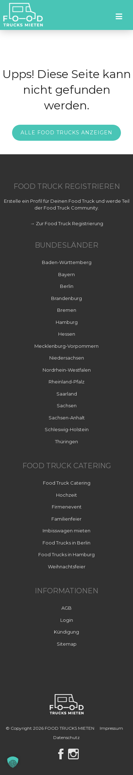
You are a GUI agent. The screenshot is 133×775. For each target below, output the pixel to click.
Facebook (60, 754)
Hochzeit (66, 495)
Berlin (66, 286)
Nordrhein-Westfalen (67, 370)
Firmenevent (67, 507)
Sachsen (67, 405)
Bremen (66, 310)
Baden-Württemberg (67, 262)
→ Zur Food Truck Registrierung (66, 223)
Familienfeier (66, 519)
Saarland (66, 394)
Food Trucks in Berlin (66, 543)
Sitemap (67, 644)
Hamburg (67, 322)
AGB (66, 608)
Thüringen (66, 441)
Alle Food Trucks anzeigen (66, 132)
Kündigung (66, 632)
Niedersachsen (66, 358)
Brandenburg (66, 298)
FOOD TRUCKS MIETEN (70, 728)
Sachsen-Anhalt (67, 417)
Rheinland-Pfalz (66, 381)
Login (66, 620)
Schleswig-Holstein (67, 429)
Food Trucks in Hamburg (66, 554)
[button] (13, 762)
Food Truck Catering (66, 483)
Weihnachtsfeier (66, 566)
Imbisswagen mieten (66, 530)
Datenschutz (66, 737)
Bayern (66, 274)
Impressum (111, 728)
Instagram (73, 754)
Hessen (66, 334)
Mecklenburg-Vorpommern (66, 346)
